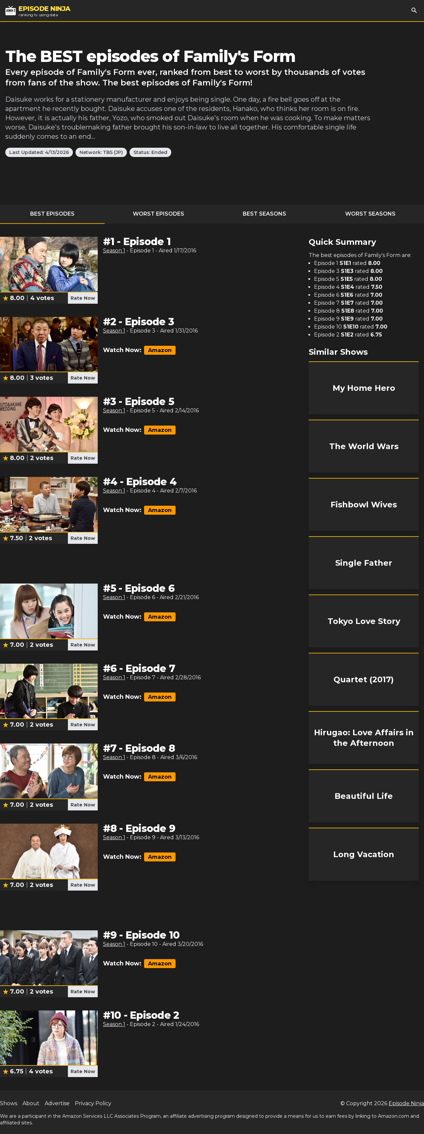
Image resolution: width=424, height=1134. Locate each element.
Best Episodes (52, 214)
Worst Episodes (158, 214)
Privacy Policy (93, 1103)
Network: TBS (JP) (101, 152)
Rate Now (83, 298)
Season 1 (114, 250)
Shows (8, 1103)
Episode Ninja (406, 1103)
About (31, 1103)
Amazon (160, 350)
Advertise (57, 1103)
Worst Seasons (370, 214)
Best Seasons (264, 214)
